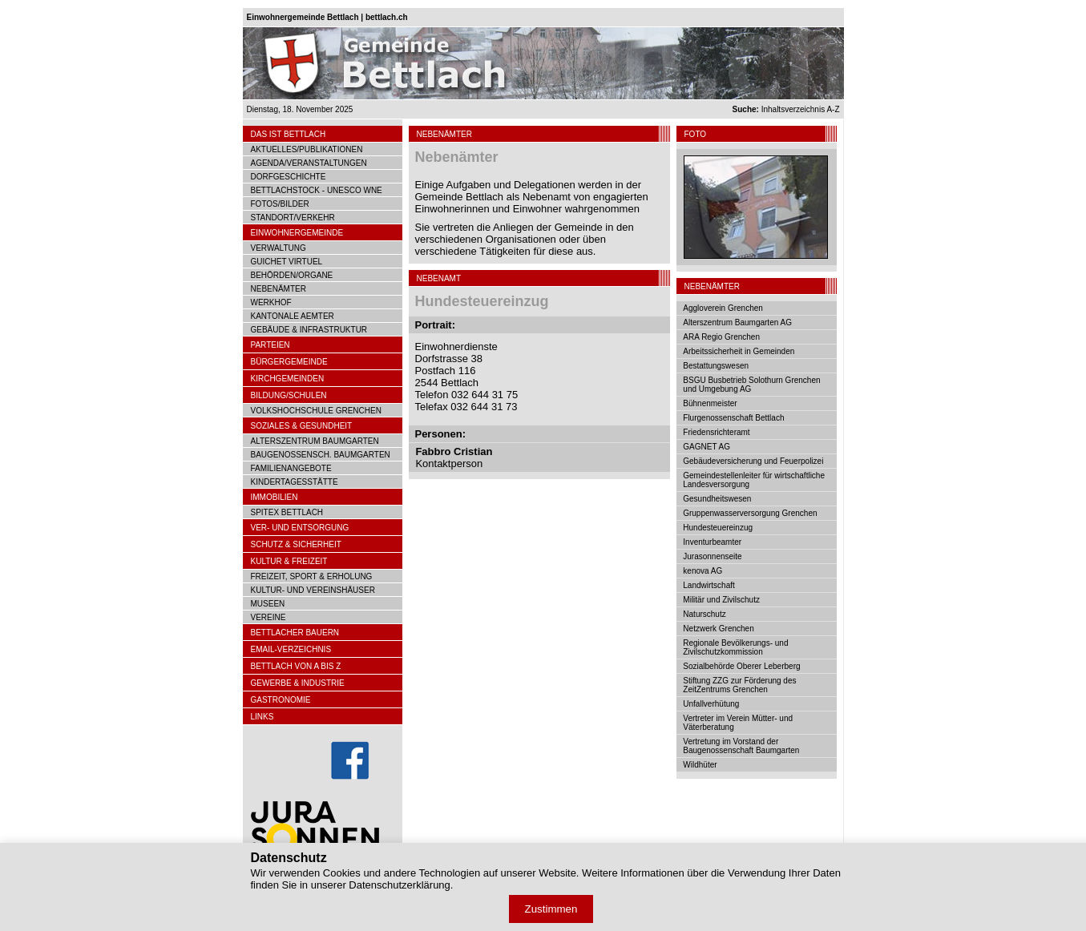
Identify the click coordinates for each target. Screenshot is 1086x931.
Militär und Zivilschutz (721, 599)
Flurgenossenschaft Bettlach (733, 417)
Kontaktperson (448, 463)
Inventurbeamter (712, 542)
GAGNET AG (706, 446)
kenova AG (702, 570)
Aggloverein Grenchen (723, 308)
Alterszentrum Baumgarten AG (737, 322)
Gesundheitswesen (717, 498)
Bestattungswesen (716, 365)
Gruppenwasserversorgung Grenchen (750, 513)
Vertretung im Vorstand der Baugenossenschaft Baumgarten (741, 746)
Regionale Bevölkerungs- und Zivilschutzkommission (735, 647)
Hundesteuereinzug (718, 527)
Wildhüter (700, 764)
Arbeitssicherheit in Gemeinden (738, 351)
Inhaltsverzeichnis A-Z (786, 109)
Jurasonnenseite (712, 556)
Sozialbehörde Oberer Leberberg (741, 666)
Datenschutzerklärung (399, 885)
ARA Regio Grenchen (721, 336)
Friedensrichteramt (716, 432)
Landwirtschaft (708, 585)
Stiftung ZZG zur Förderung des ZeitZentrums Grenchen (739, 685)
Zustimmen (551, 909)
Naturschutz (704, 614)
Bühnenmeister (710, 403)
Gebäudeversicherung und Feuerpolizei (753, 461)
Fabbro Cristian (453, 451)
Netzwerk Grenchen (718, 628)
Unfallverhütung (711, 703)
